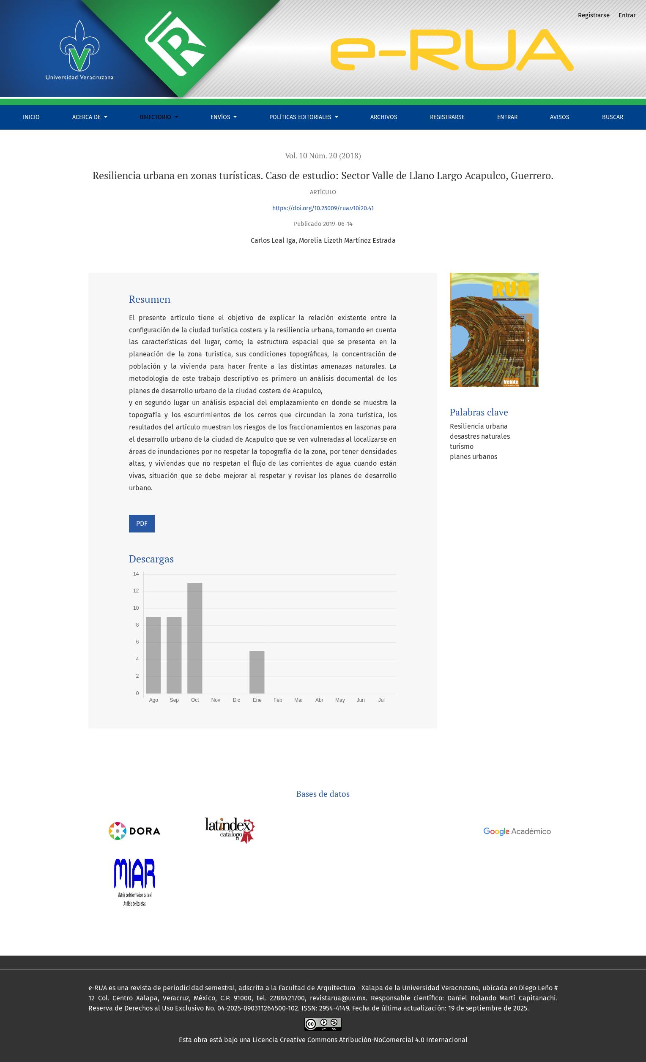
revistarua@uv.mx (338, 998)
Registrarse (447, 117)
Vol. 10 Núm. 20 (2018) (323, 155)
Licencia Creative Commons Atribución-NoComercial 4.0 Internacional (360, 1040)
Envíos (221, 117)
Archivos (383, 117)
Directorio (156, 117)
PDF (142, 523)
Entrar (507, 117)
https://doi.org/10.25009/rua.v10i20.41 (323, 208)
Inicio (31, 117)
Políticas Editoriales (301, 117)
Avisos (559, 117)
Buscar (612, 117)
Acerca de (87, 117)
